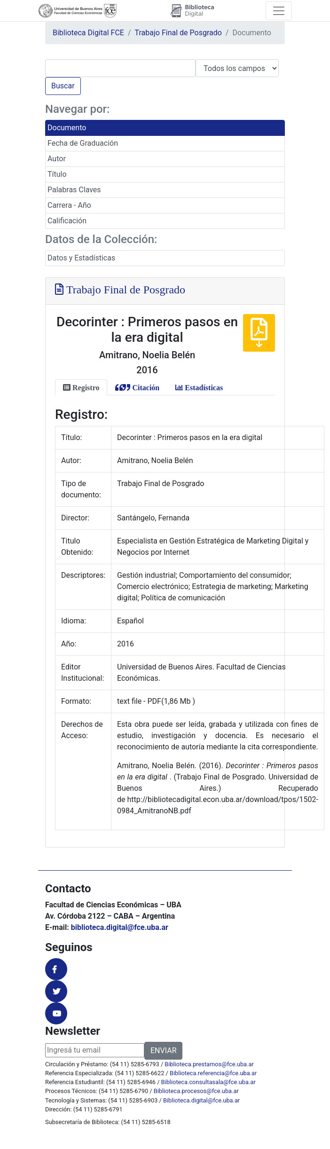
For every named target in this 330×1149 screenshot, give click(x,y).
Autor (56, 158)
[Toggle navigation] (279, 10)
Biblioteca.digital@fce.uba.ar (201, 1100)
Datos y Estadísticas (81, 257)
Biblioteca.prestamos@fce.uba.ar (209, 1064)
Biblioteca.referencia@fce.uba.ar (213, 1073)
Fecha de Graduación (82, 143)
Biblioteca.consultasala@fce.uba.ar (208, 1082)
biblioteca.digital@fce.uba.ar (119, 927)
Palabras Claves (74, 189)
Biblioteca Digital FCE (88, 32)
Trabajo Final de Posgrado (178, 32)
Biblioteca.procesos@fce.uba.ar (196, 1090)
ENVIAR (163, 1050)
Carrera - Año (69, 205)
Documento (66, 127)
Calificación (66, 220)
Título (57, 174)
